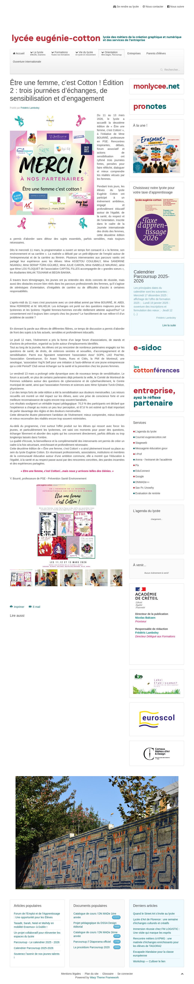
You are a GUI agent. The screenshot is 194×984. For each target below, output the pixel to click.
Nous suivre (175, 6)
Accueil (18, 53)
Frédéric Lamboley (30, 108)
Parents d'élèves (156, 53)
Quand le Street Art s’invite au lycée (154, 913)
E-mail (34, 606)
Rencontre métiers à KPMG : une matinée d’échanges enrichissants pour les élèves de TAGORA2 (156, 942)
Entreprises (134, 53)
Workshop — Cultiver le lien (149, 961)
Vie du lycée (85, 53)
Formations (60, 53)
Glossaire (107, 973)
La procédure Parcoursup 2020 (91, 947)
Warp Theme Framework (104, 977)
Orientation (111, 53)
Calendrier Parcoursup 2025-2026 (33, 948)
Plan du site (91, 973)
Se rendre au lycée (126, 6)
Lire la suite (169, 325)
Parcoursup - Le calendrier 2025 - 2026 (37, 942)
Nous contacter (153, 6)
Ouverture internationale (27, 61)
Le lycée (38, 53)
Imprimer (17, 606)
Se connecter (125, 973)
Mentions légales (71, 973)
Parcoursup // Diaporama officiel (92, 941)
